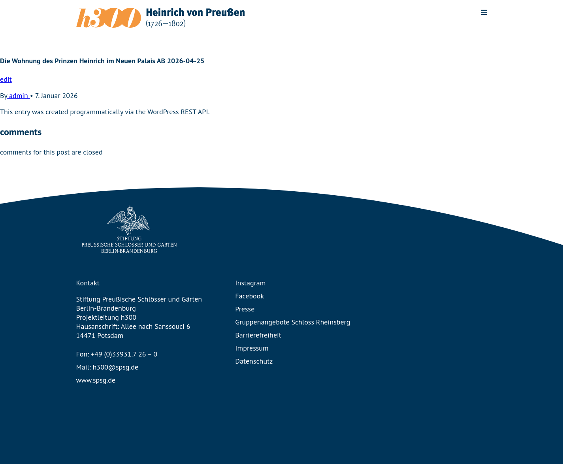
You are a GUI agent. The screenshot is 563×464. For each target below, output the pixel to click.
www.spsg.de (96, 380)
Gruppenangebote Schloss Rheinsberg (292, 321)
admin (18, 95)
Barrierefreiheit (258, 335)
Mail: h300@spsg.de (107, 367)
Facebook (249, 295)
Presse (244, 308)
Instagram (250, 282)
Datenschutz (254, 361)
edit (6, 79)
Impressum (251, 348)
